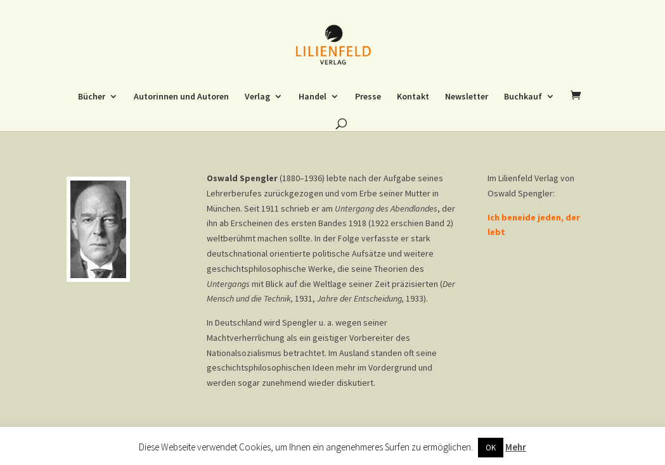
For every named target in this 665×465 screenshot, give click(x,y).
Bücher (91, 97)
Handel (312, 97)
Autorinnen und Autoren (181, 97)
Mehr (515, 447)
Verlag (257, 97)
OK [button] (491, 447)
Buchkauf (523, 97)
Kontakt (413, 97)
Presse (368, 97)
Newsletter (466, 97)
